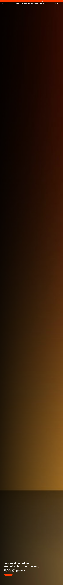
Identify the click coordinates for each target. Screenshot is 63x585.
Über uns (44, 3)
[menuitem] (17, 3)
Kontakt (40, 3)
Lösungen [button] (17, 3)
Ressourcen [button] (30, 3)
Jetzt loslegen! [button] (8, 574)
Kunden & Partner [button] (24, 3)
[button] (61, 3)
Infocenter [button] (36, 3)
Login (55, 3)
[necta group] (2, 3)
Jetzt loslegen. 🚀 (42, 1)
